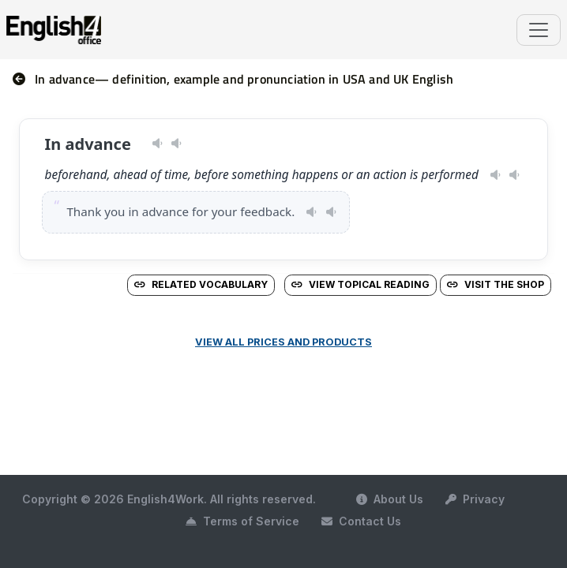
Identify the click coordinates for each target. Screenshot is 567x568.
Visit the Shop (495, 284)
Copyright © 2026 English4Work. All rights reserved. (169, 499)
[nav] (24, 79)
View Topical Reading (360, 284)
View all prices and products (283, 342)
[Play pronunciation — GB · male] (176, 143)
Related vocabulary (201, 284)
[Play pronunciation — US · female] (157, 143)
